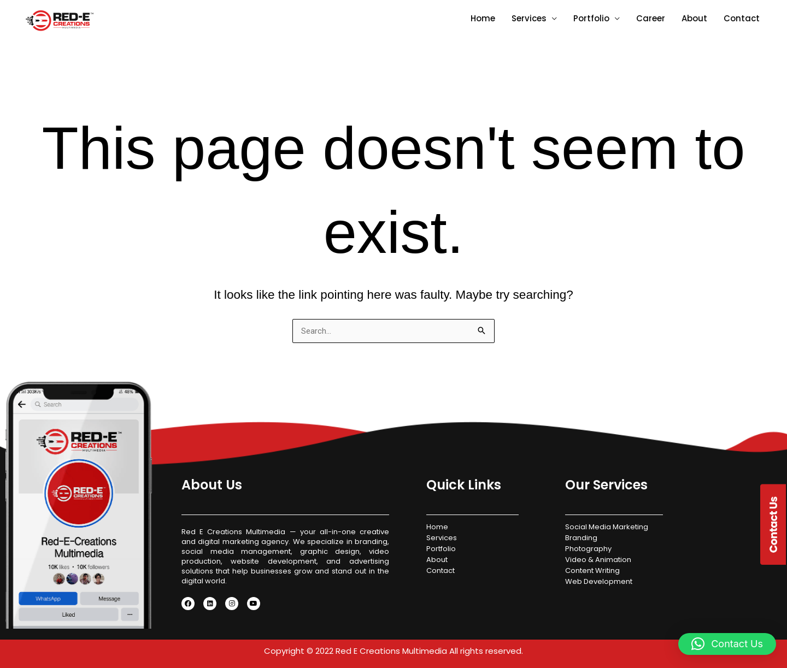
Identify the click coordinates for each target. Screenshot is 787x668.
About (694, 18)
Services (529, 18)
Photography (588, 548)
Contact (742, 18)
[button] (727, 644)
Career (650, 18)
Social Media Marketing (606, 527)
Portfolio (591, 18)
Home (483, 18)
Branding (581, 538)
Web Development (598, 581)
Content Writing (592, 570)
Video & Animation (598, 559)
